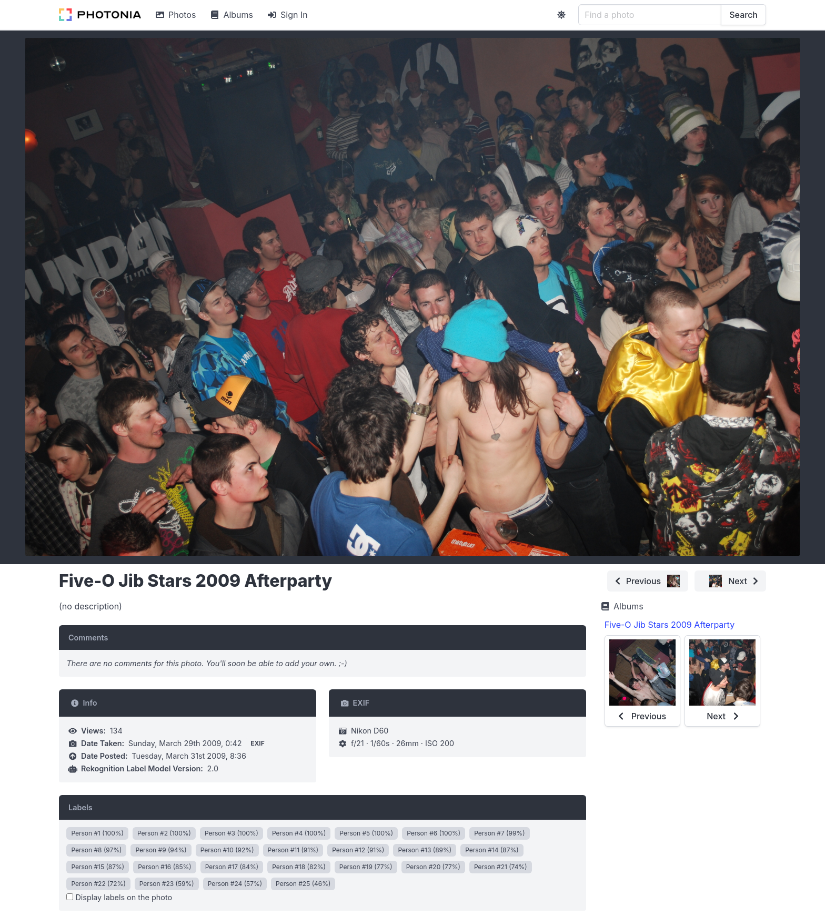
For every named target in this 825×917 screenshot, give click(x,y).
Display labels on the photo (119, 897)
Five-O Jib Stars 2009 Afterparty (670, 624)
